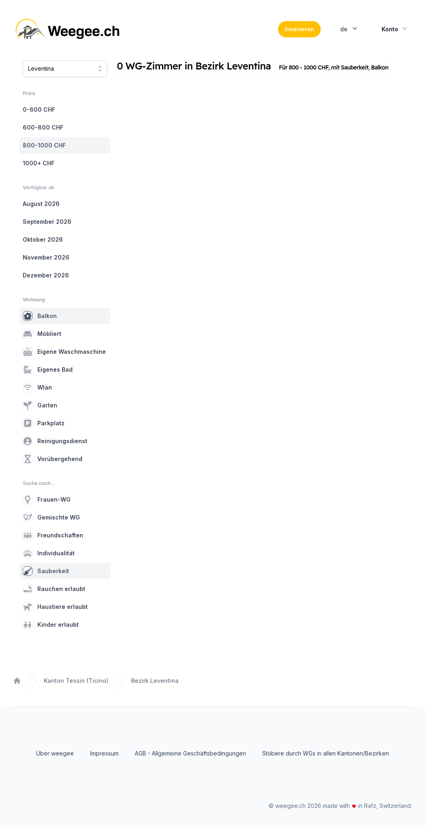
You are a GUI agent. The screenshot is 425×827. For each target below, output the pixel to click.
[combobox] (65, 68)
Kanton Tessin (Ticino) (76, 680)
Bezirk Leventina (155, 680)
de (349, 28)
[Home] (68, 29)
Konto (395, 28)
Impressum (104, 753)
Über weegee (55, 753)
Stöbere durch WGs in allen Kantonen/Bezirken (325, 753)
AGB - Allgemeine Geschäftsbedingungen (190, 753)
